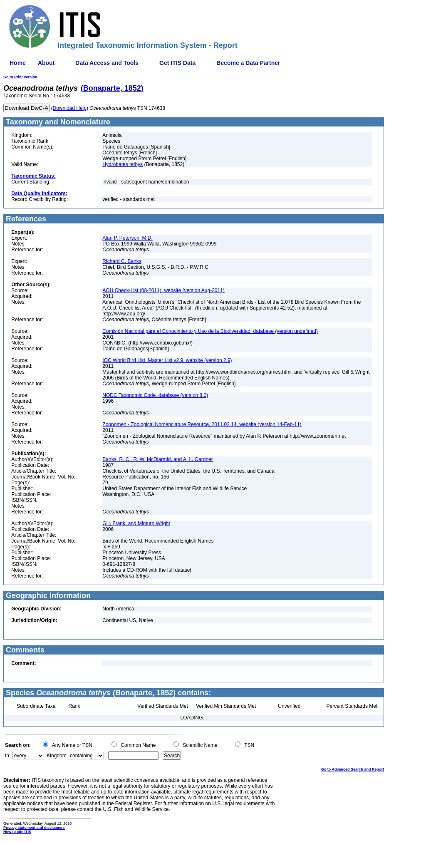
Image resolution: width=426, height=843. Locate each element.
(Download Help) (69, 108)
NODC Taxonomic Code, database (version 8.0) (155, 395)
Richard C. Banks (121, 261)
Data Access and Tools (107, 63)
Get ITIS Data (177, 63)
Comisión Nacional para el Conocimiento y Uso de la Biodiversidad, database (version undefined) (210, 331)
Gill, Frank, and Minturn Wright (136, 523)
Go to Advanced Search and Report (352, 769)
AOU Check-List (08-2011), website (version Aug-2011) (163, 290)
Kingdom (56, 756)
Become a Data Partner (248, 63)
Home (18, 63)
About (46, 63)
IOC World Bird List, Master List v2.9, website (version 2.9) (167, 360)
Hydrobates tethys (122, 164)
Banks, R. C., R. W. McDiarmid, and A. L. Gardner (157, 459)
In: (7, 756)
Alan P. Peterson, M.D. (127, 238)
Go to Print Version (20, 77)
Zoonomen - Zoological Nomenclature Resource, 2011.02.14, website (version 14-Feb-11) (201, 424)
